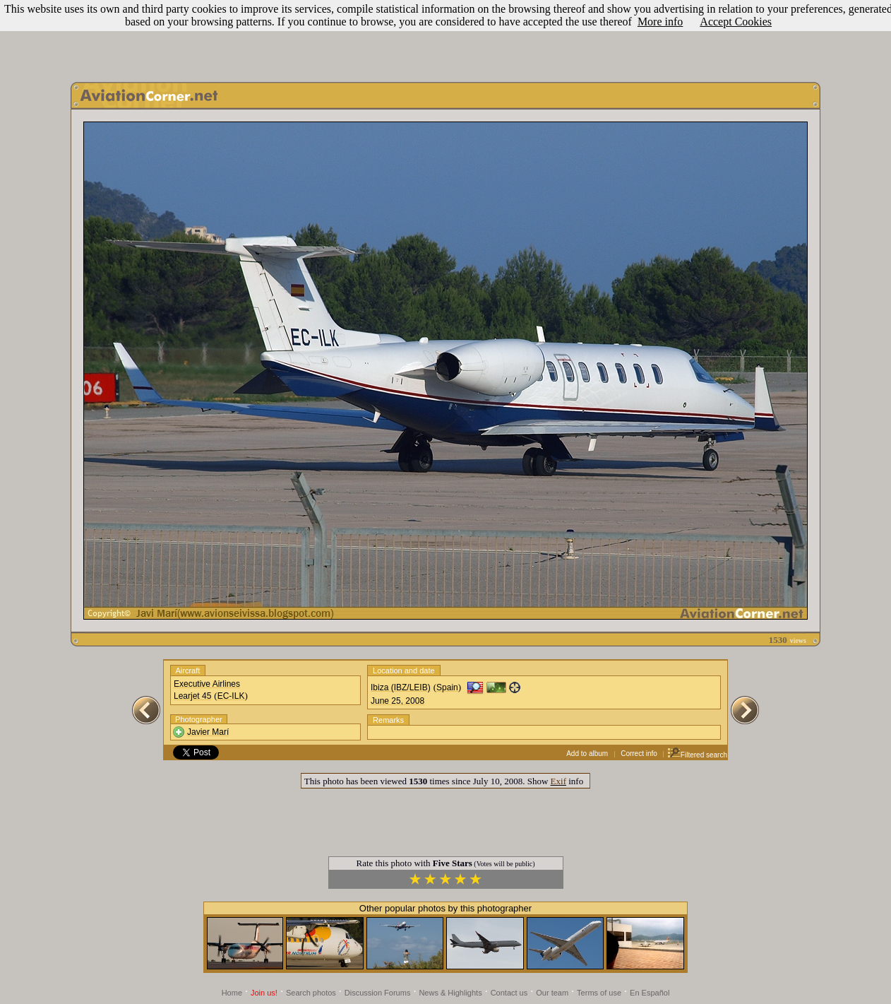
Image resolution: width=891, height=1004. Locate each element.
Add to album (587, 753)
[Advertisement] (445, 37)
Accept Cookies (736, 22)
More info (660, 22)
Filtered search (697, 755)
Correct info (639, 753)
